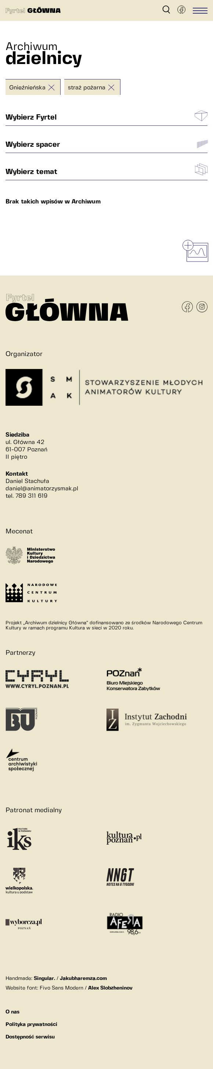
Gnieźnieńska (27, 87)
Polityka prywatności (31, 1024)
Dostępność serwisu (30, 1037)
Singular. (44, 978)
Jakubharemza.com (83, 978)
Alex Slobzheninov (110, 988)
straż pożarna (86, 87)
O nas (12, 1012)
